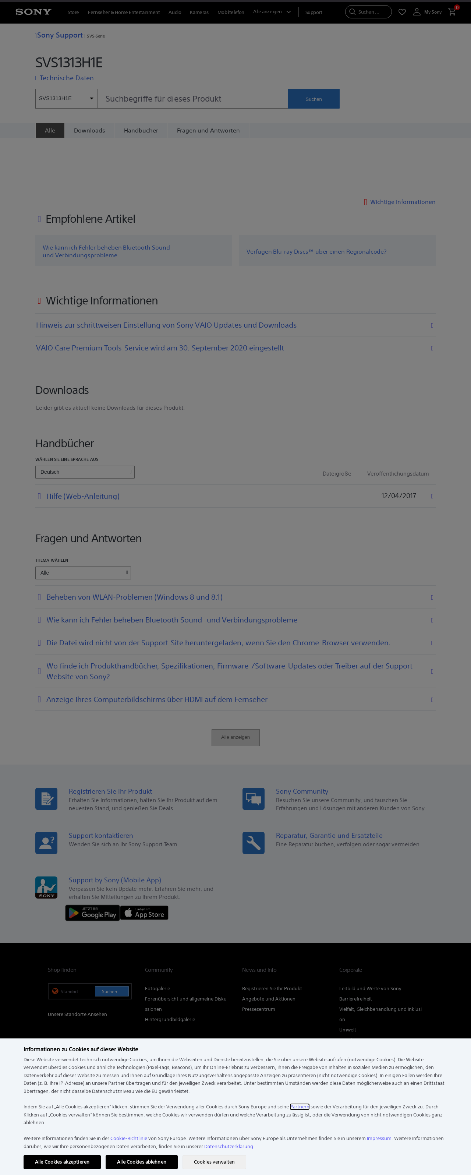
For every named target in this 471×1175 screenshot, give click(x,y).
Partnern (299, 1107)
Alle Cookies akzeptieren (62, 1162)
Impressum (379, 1138)
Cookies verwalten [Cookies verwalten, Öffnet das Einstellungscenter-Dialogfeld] (214, 1162)
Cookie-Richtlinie (128, 1138)
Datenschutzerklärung (228, 1146)
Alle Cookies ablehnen (141, 1162)
